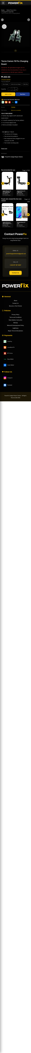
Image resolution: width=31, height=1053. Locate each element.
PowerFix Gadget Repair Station (14, 157)
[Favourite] (2, 20)
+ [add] (16, 89)
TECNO (13, 107)
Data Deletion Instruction (15, 352)
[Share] (29, 20)
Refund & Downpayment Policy (15, 358)
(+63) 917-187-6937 (15, 298)
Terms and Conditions (15, 350)
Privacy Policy (15, 347)
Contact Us (15, 305)
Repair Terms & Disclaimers (15, 363)
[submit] (2, 216)
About (15, 333)
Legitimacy (16, 361)
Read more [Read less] (4, 148)
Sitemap (15, 355)
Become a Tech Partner (15, 338)
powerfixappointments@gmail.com (15, 286)
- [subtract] (9, 89)
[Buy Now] (23, 94)
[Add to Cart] (8, 94)
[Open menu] (3, 3)
